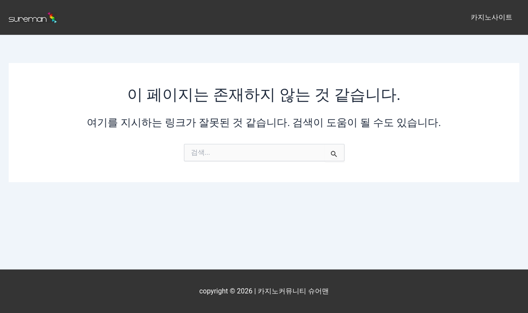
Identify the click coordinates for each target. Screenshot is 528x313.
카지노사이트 (491, 17)
